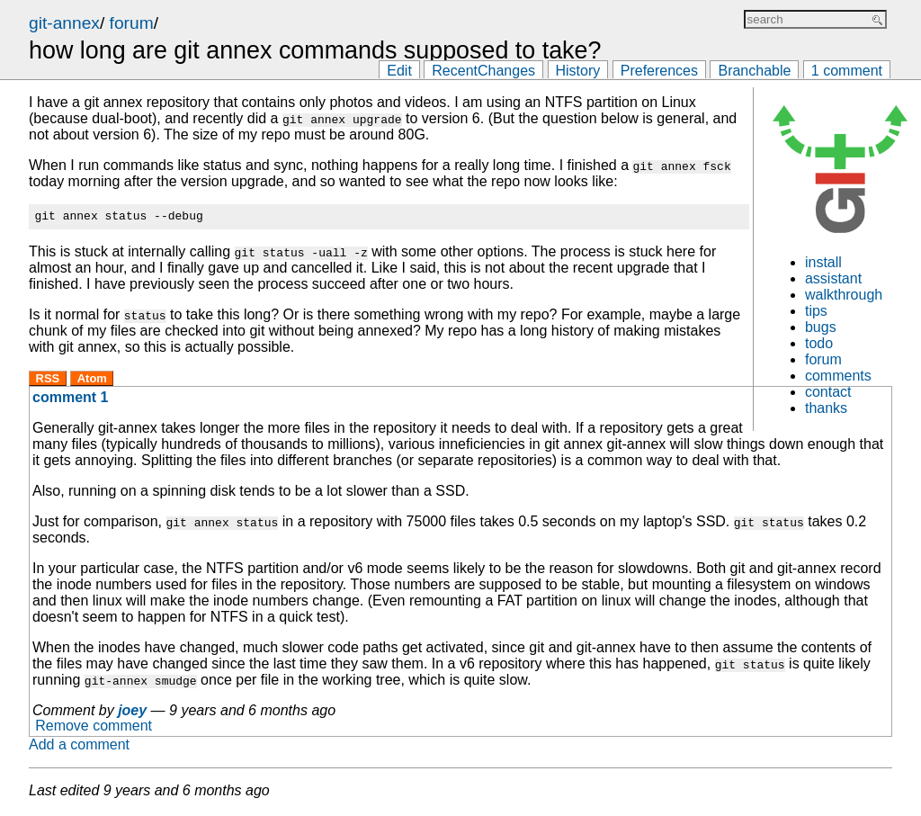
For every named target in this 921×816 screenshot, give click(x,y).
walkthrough (843, 294)
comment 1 (70, 400)
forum (132, 22)
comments (838, 375)
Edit (399, 70)
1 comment (846, 70)
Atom (92, 381)
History (578, 70)
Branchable (754, 70)
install (823, 262)
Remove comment (93, 729)
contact (828, 391)
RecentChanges (483, 70)
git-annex (64, 22)
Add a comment (79, 747)
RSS (48, 381)
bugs (820, 327)
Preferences (659, 70)
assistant (833, 278)
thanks (826, 408)
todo (819, 343)
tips (816, 310)
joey (132, 713)
